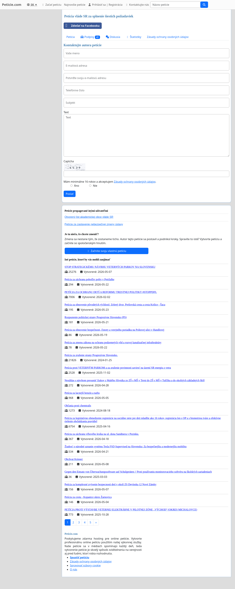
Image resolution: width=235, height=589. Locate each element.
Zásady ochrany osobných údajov (168, 37)
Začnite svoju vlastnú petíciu (106, 251)
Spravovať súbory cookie (85, 565)
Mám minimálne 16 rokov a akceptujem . (110, 181)
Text (66, 112)
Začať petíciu (51, 5)
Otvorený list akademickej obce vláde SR (89, 217)
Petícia (70, 37)
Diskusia (113, 37)
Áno (76, 185)
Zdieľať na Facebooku (82, 26)
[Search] (175, 5)
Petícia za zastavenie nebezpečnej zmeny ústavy (94, 224)
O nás (73, 569)
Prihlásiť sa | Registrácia (105, 5)
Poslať (70, 194)
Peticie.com (11, 4)
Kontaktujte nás (137, 5)
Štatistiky (133, 37)
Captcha (69, 161)
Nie (95, 185)
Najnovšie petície (74, 5)
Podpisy (90, 37)
